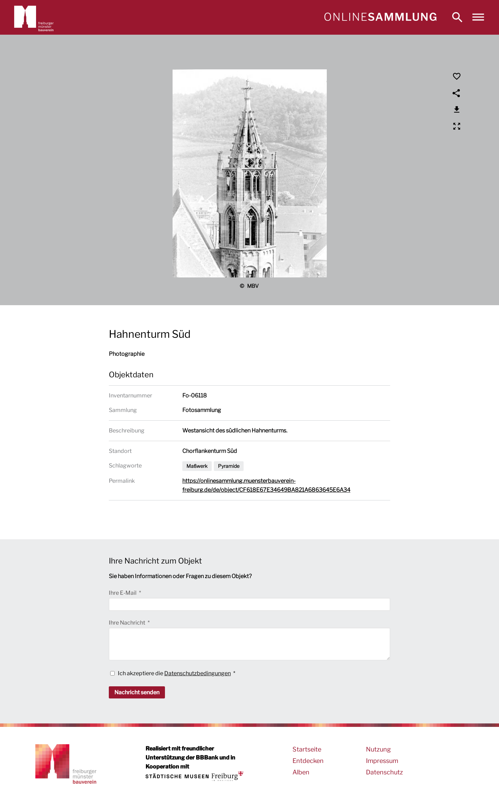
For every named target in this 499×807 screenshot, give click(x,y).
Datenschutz (384, 772)
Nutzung (378, 749)
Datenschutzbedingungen (197, 673)
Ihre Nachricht (127, 622)
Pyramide (228, 466)
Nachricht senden (136, 692)
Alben (300, 772)
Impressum (382, 760)
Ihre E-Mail (123, 593)
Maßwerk (197, 466)
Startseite (306, 749)
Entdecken (308, 760)
